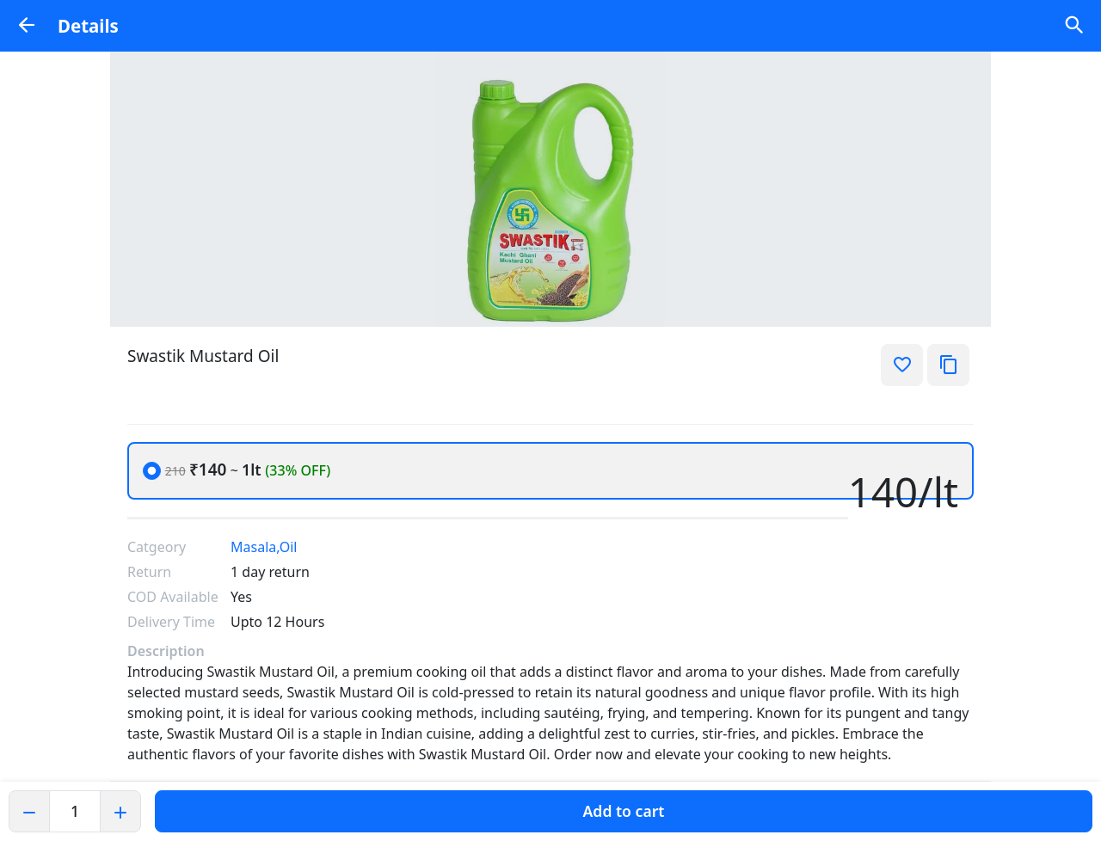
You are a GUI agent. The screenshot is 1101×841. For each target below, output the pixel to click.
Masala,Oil (264, 546)
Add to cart (624, 811)
